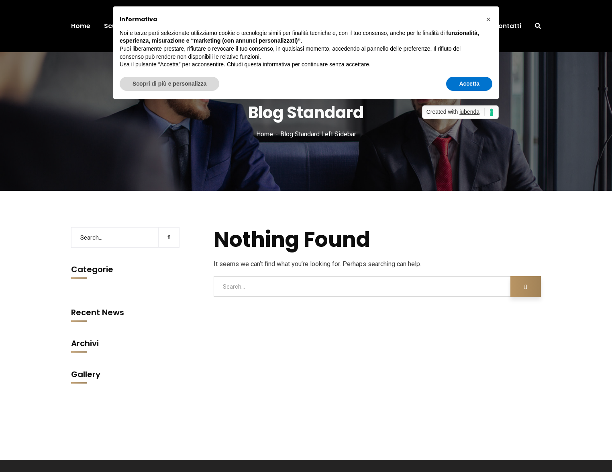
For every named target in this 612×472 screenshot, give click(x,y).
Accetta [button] (469, 83)
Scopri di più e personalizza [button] (169, 83)
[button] (488, 19)
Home (264, 134)
